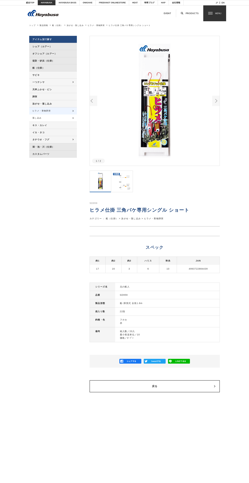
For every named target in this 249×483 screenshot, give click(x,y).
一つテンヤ (38, 82)
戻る (155, 386)
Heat (135, 2)
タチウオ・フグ (41, 139)
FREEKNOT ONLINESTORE (112, 2)
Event (167, 13)
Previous (93, 101)
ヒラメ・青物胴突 (96, 25)
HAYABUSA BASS (67, 2)
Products (192, 13)
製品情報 (44, 25)
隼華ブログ (149, 2)
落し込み (37, 118)
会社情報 (176, 2)
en (223, 2)
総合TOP (30, 2)
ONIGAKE (87, 2)
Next (216, 101)
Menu (218, 13)
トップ (32, 25)
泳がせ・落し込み (75, 25)
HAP (163, 2)
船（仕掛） (57, 25)
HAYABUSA (46, 2)
